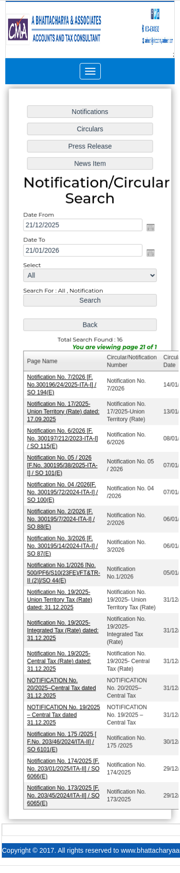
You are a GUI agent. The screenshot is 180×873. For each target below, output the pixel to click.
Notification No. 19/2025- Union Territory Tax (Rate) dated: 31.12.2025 (60, 597)
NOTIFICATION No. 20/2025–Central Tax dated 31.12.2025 (62, 683)
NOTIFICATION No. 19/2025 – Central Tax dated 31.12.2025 (64, 710)
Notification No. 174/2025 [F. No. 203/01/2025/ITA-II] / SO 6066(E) (63, 763)
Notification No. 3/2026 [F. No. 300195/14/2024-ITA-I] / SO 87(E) (63, 544)
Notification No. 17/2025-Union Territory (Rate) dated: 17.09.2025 (63, 412)
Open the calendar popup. (149, 231)
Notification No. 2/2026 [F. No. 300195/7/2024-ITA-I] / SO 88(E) (61, 517)
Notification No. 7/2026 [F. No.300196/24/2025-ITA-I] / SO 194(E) (62, 386)
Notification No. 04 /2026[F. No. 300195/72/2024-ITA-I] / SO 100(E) (63, 491)
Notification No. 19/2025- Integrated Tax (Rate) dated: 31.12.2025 (63, 627)
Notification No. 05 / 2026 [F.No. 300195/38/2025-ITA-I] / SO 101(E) (62, 465)
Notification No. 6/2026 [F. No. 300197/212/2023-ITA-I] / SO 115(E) (63, 438)
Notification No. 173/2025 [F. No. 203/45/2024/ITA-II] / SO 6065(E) (63, 789)
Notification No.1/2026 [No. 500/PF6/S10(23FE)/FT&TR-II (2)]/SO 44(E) (64, 570)
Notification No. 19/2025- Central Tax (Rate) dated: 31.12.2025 (59, 657)
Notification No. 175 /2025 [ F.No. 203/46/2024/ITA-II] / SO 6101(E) (62, 736)
